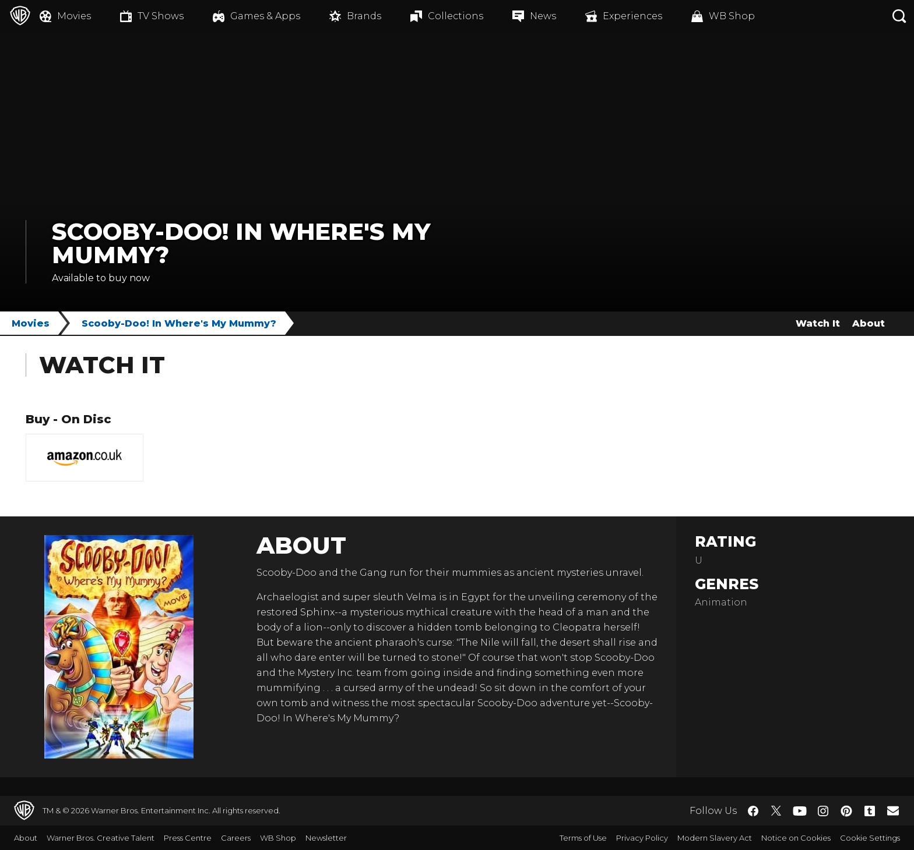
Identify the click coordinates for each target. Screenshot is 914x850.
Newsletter (326, 837)
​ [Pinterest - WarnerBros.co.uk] (846, 811)
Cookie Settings (870, 837)
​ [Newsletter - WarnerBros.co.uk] (893, 810)
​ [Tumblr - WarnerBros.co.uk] (870, 811)
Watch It (818, 323)
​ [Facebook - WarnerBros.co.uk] (753, 811)
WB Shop (278, 837)
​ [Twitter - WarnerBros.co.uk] (776, 811)
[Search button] (899, 16)
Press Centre (188, 837)
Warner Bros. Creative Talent (100, 837)
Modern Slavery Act (714, 837)
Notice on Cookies (796, 837)
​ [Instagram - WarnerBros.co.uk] (823, 811)
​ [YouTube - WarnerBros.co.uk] (800, 810)
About (868, 323)
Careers (236, 837)
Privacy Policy (642, 837)
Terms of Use (583, 837)
